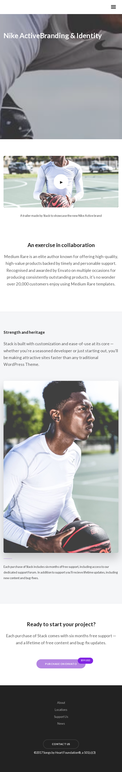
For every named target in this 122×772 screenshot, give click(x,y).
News (61, 723)
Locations (61, 710)
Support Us (61, 717)
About (61, 703)
